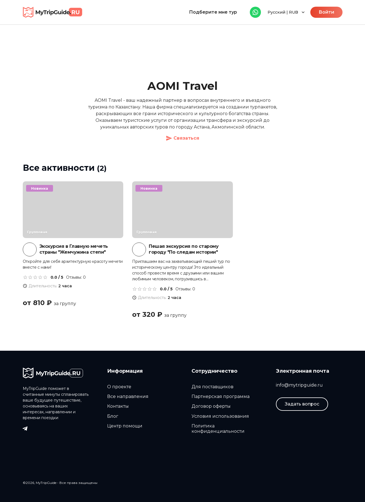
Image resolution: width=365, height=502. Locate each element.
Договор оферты (211, 406)
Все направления (127, 396)
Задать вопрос (302, 404)
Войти (326, 12)
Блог (112, 416)
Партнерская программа (221, 396)
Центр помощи (124, 426)
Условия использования (220, 416)
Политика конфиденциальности (218, 428)
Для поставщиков (212, 386)
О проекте (119, 386)
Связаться (182, 138)
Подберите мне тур (213, 12)
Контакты (118, 406)
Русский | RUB (287, 12)
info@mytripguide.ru (299, 385)
